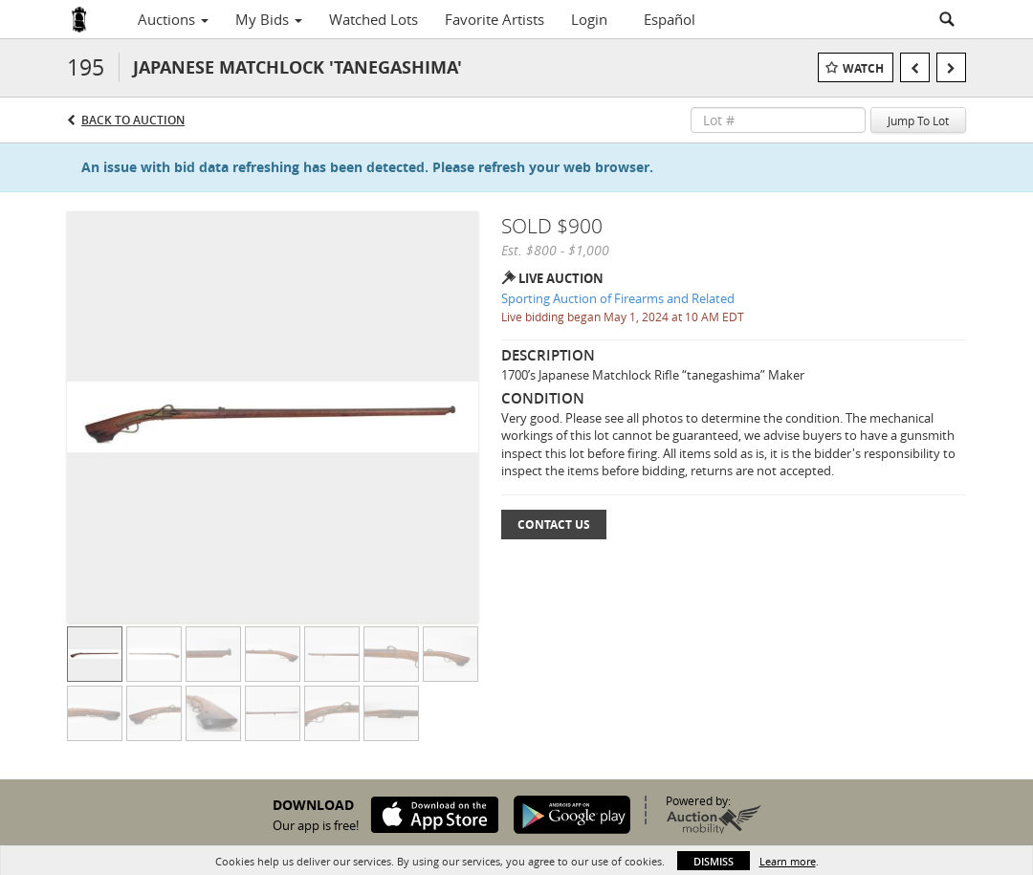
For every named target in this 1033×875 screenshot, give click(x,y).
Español (669, 19)
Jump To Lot (918, 120)
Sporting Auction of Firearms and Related (618, 298)
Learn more (787, 861)
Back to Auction (133, 120)
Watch (863, 68)
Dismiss (713, 861)
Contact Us (553, 524)
